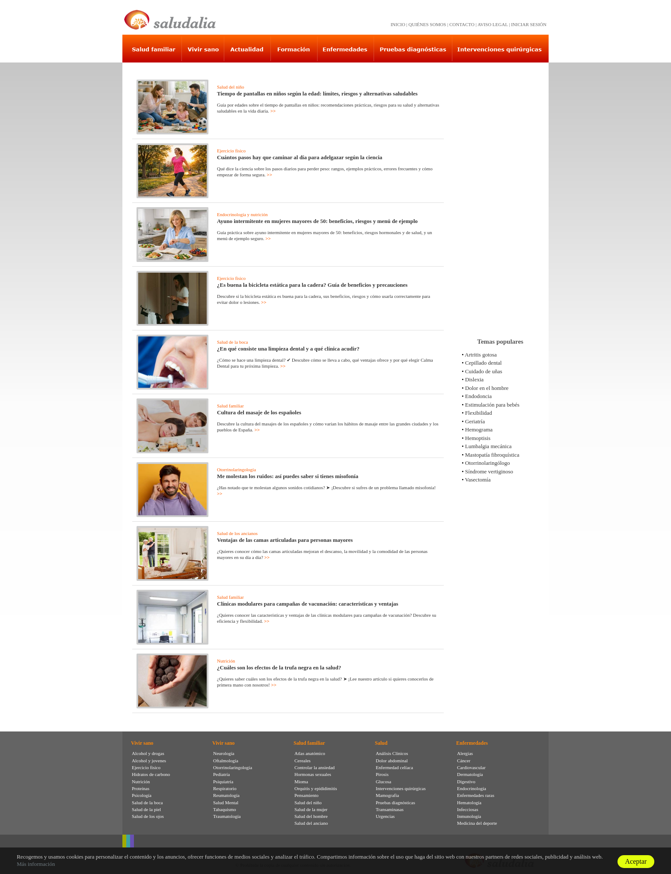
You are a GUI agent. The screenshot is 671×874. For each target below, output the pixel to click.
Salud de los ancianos (237, 533)
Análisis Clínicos (392, 753)
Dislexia (474, 379)
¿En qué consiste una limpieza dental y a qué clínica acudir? (288, 348)
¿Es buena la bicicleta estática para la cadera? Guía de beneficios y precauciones (312, 285)
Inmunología (469, 816)
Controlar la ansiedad (314, 767)
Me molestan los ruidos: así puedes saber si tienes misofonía (287, 476)
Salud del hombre (311, 816)
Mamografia (387, 795)
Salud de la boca (232, 342)
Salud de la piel (146, 809)
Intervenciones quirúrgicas (401, 788)
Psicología (141, 795)
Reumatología (226, 795)
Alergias (465, 753)
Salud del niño (230, 86)
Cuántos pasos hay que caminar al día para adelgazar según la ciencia (299, 157)
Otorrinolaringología (236, 469)
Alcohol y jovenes (149, 760)
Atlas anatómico (309, 753)
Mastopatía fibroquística (492, 455)
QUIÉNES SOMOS (427, 24)
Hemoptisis (477, 438)
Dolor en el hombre (486, 388)
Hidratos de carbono (151, 774)
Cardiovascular (471, 767)
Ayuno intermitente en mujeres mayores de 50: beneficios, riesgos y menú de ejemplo (317, 221)
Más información (36, 864)
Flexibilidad (478, 413)
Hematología (469, 802)
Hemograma (479, 429)
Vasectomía (478, 479)
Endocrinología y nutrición (242, 214)
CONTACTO (462, 24)
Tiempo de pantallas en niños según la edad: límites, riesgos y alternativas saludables (317, 93)
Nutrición (226, 660)
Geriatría (475, 421)
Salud (381, 743)
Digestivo (466, 781)
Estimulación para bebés (492, 404)
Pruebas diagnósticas (395, 802)
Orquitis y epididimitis (315, 788)
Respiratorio (224, 788)
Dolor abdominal (392, 760)
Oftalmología (225, 760)
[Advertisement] (500, 196)
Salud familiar (230, 405)
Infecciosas (467, 809)
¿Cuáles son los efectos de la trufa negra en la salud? (279, 667)
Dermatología (470, 774)
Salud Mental (225, 802)
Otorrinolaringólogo (487, 463)
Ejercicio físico (231, 150)
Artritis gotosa (481, 354)
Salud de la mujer (310, 809)
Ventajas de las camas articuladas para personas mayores (285, 540)
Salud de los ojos (148, 816)
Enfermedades (472, 743)
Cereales (302, 760)
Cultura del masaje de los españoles (259, 412)
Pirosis (382, 774)
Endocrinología (471, 788)
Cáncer (463, 760)
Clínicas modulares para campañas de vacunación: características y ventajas (307, 604)
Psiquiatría (223, 781)
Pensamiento (306, 795)
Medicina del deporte (477, 823)
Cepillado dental (483, 363)
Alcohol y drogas (148, 753)
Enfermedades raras (475, 795)
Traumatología (226, 816)
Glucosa (383, 781)
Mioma (301, 781)
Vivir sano (142, 743)
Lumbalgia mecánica (488, 446)
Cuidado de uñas (483, 371)
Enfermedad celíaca (394, 767)
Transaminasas (390, 809)
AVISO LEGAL (493, 24)
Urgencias (385, 816)
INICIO (398, 24)
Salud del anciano (311, 823)
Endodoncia (478, 396)
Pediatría (221, 774)
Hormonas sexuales (312, 774)
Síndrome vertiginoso (489, 471)
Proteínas (140, 788)
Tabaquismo (224, 809)
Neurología (223, 753)
